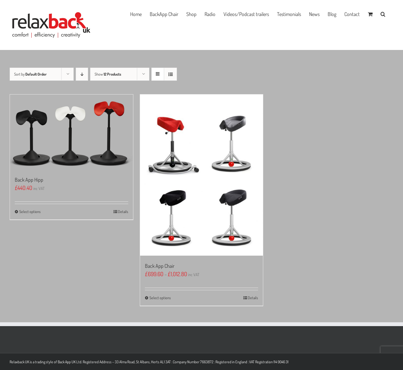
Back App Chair (159, 266)
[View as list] (170, 74)
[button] (383, 13)
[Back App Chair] (201, 175)
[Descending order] (82, 74)
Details (123, 211)
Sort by (30, 74)
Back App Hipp (29, 180)
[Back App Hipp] (71, 132)
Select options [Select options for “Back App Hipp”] (30, 211)
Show (108, 74)
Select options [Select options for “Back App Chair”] (160, 297)
